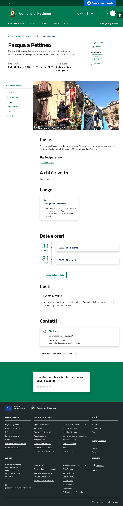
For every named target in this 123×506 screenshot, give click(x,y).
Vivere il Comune (60, 23)
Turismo (66, 447)
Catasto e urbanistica (42, 443)
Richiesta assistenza (42, 476)
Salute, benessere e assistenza (75, 435)
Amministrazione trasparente (74, 465)
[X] (91, 13)
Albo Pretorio (68, 469)
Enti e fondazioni (12, 435)
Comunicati (96, 428)
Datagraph (113, 502)
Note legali (67, 488)
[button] (120, 15)
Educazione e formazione (44, 451)
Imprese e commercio (71, 428)
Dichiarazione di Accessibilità (74, 492)
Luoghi (94, 448)
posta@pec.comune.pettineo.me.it (19, 487)
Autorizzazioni (39, 439)
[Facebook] (86, 13)
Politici (7, 439)
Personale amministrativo (15, 443)
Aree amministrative (13, 428)
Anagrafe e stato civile (43, 432)
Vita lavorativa (68, 451)
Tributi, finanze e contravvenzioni (69, 441)
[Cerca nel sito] (113, 13)
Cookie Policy (68, 480)
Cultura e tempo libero (43, 447)
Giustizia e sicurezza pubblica (74, 424)
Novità (32, 23)
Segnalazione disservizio (43, 472)
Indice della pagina (18, 85)
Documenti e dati (12, 447)
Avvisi (94, 432)
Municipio (53, 331)
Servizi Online (68, 472)
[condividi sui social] (97, 42)
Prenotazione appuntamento (45, 469)
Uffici (7, 432)
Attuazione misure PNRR (44, 480)
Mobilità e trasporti (70, 432)
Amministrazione (16, 23)
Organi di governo (12, 424)
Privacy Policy (68, 484)
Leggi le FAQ (39, 465)
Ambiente (38, 428)
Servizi (44, 23)
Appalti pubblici (40, 435)
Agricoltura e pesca (41, 424)
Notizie (94, 424)
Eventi (94, 452)
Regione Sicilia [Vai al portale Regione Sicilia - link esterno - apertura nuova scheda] (12, 3)
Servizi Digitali (68, 476)
